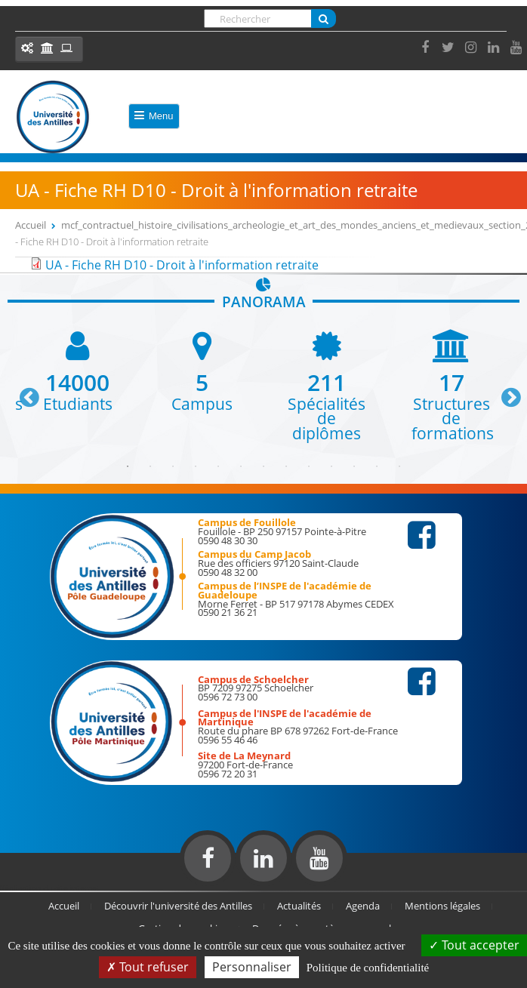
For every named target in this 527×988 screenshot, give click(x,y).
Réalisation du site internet (50, 887)
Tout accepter (474, 945)
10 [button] (331, 466)
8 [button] (286, 466)
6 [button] (240, 466)
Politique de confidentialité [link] (368, 968)
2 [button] (150, 466)
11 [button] (354, 466)
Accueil (30, 225)
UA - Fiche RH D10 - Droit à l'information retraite (182, 265)
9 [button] (308, 466)
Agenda (363, 906)
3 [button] (172, 466)
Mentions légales (442, 906)
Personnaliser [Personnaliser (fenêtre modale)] (251, 967)
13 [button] (399, 466)
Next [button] (504, 391)
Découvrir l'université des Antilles (178, 906)
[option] (77, 370)
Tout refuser (147, 967)
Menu (154, 115)
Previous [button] (22, 391)
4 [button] (195, 466)
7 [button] (263, 466)
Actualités (299, 906)
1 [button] (127, 466)
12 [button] (376, 466)
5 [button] (218, 466)
